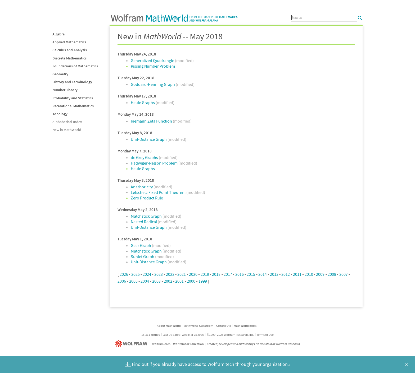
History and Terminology (72, 82)
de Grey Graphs (145, 157)
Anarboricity (142, 186)
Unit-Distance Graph (149, 139)
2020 (193, 274)
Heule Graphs (143, 102)
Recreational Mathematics (73, 106)
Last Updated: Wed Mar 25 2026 (183, 335)
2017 (228, 274)
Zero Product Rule (147, 198)
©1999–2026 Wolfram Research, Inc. (230, 335)
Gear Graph (141, 245)
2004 (145, 281)
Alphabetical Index (67, 121)
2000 (191, 281)
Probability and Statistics (72, 98)
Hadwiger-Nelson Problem (154, 163)
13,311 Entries (150, 335)
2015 (251, 274)
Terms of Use (265, 335)
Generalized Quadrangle (153, 60)
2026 (124, 274)
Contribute (223, 326)
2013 (274, 274)
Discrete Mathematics (69, 58)
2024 (147, 274)
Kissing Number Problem (153, 66)
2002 (168, 281)
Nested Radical (144, 221)
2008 (332, 274)
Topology (59, 113)
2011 (297, 274)
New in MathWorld (66, 129)
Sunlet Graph (143, 256)
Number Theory (65, 89)
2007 (343, 274)
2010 (309, 274)
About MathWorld (169, 326)
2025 (135, 274)
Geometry (60, 74)
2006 (122, 281)
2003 (156, 281)
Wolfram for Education (188, 344)
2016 (239, 274)
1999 (203, 281)
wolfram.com (161, 344)
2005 (133, 281)
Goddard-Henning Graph (153, 84)
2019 (205, 274)
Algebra (58, 34)
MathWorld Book (245, 326)
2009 (320, 274)
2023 (158, 274)
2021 (181, 274)
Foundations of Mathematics (75, 66)
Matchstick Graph (147, 216)
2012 (285, 274)
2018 (216, 274)
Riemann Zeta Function (152, 121)
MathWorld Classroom (198, 326)
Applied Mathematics (69, 42)
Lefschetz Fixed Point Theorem (158, 192)
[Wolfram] (132, 344)
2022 (170, 274)
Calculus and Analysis (69, 50)
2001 (179, 281)
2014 (262, 274)
